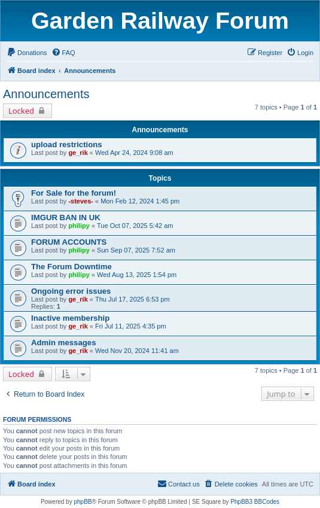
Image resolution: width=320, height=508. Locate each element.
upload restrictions (66, 144)
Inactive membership (70, 318)
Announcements (46, 94)
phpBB (83, 501)
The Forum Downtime (71, 266)
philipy (78, 225)
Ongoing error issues (71, 291)
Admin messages (63, 342)
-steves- (80, 201)
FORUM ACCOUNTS (68, 242)
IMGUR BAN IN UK (65, 217)
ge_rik (77, 152)
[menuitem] (27, 52)
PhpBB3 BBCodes (254, 501)
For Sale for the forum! (73, 192)
